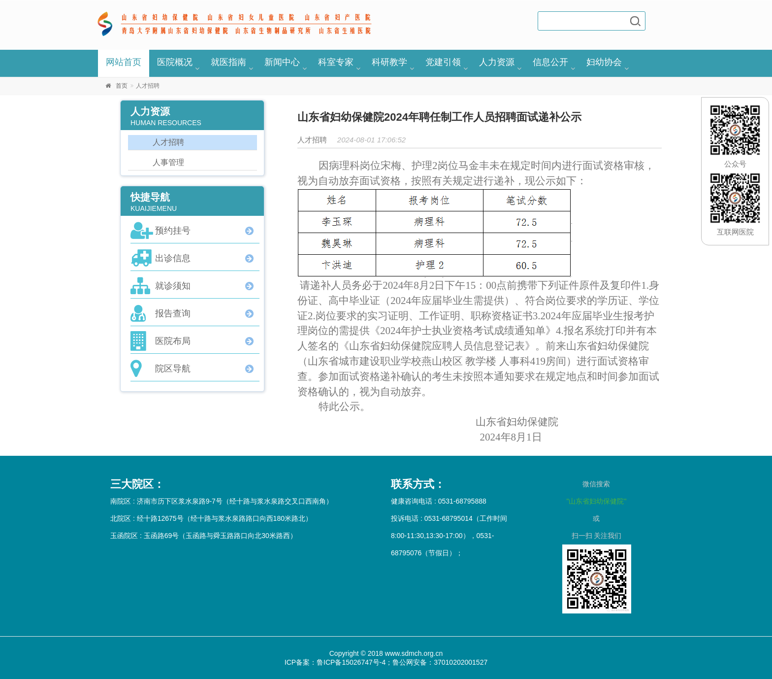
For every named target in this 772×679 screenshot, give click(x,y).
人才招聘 (168, 142)
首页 (122, 85)
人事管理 (168, 162)
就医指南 (228, 62)
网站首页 (123, 62)
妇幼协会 (604, 62)
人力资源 (497, 62)
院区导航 (173, 368)
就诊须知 (173, 286)
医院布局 (173, 341)
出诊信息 (173, 258)
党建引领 (443, 62)
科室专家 (336, 62)
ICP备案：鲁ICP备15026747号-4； (338, 662)
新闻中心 (282, 62)
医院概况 (175, 62)
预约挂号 (173, 231)
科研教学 (389, 62)
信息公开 (550, 62)
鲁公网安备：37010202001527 (439, 662)
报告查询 (173, 313)
